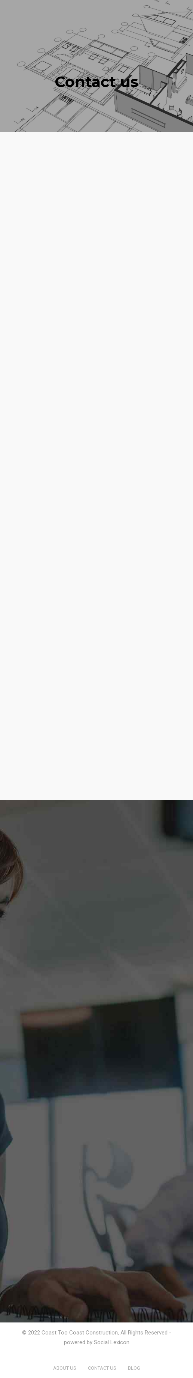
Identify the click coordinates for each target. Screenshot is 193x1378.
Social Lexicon (111, 1342)
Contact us (102, 1368)
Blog (134, 1368)
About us (64, 1368)
